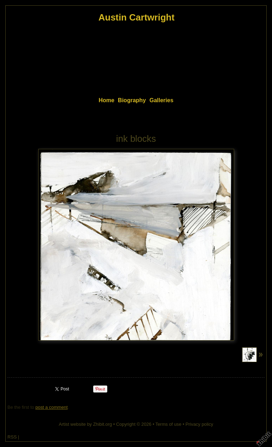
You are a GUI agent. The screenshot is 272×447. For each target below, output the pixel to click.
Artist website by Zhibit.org (85, 424)
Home (106, 100)
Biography (132, 100)
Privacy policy (199, 424)
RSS (12, 437)
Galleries (161, 100)
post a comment (51, 407)
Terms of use (168, 424)
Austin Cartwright (136, 17)
